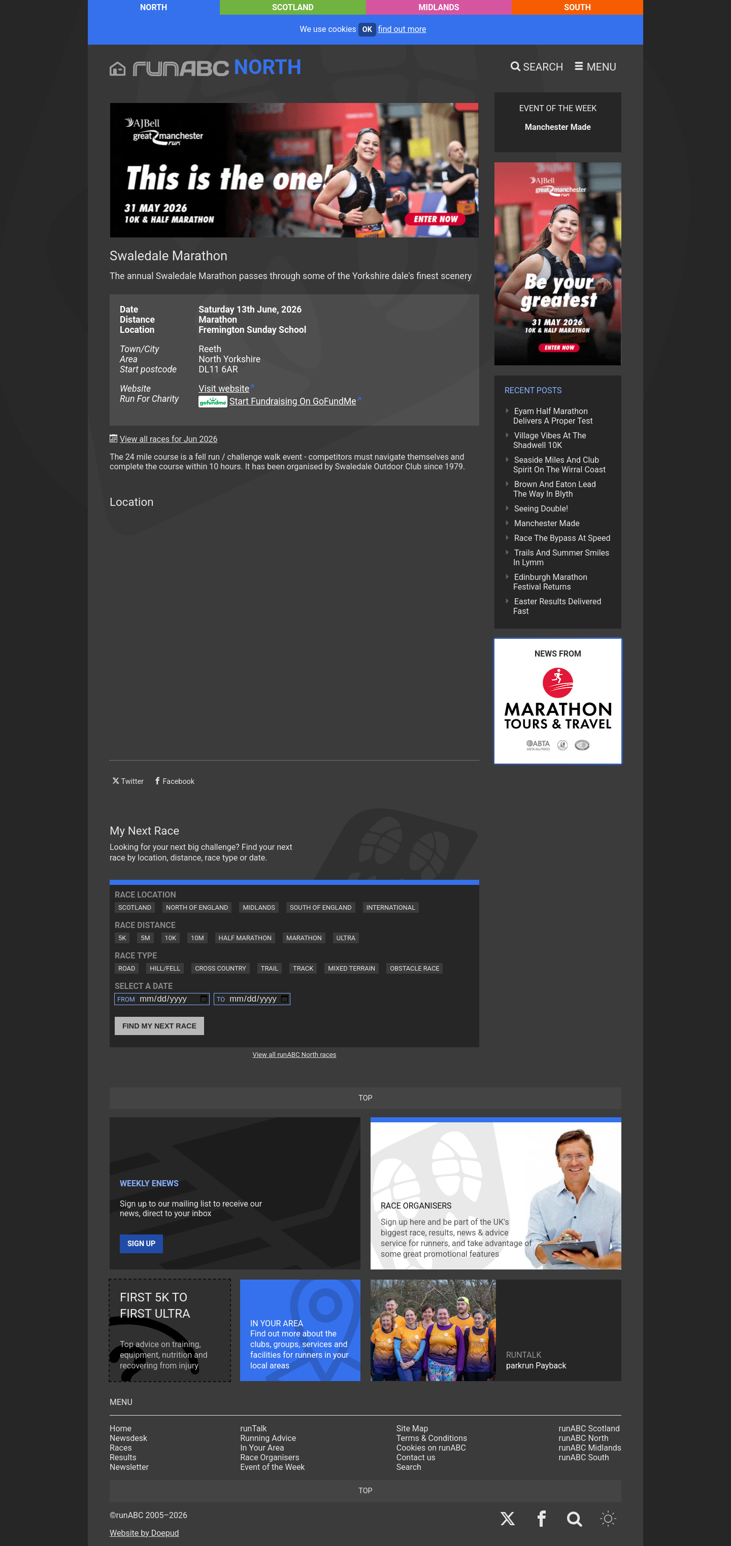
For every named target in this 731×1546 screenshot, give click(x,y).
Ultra (346, 938)
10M (197, 938)
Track (303, 968)
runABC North (584, 1438)
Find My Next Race (159, 1026)
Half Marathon (245, 938)
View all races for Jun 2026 (168, 439)
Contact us (416, 1457)
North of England (197, 907)
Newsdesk (128, 1438)
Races (121, 1448)
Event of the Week (272, 1467)
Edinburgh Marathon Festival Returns (550, 582)
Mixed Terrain (351, 968)
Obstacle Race (414, 968)
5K (122, 938)
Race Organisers (270, 1457)
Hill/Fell (165, 968)
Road (126, 968)
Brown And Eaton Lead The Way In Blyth (554, 489)
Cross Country (220, 968)
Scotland (293, 7)
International (391, 907)
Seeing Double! (541, 508)
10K (170, 938)
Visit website (223, 389)
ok (367, 29)
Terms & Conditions (432, 1438)
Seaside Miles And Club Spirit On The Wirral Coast (559, 464)
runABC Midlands (590, 1448)
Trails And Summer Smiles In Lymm (561, 557)
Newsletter (129, 1467)
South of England (321, 907)
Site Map (412, 1428)
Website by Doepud (144, 1533)
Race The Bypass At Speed (562, 538)
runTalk (253, 1428)
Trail (269, 968)
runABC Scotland (589, 1428)
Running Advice (268, 1438)
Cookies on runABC (431, 1448)
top (365, 1098)
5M (145, 938)
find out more (402, 29)
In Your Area (262, 1448)
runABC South (584, 1457)
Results (123, 1457)
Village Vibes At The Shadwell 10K (549, 440)
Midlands (439, 7)
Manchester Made (547, 523)
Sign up (141, 1244)
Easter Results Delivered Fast (557, 606)
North (153, 7)
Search (408, 1467)
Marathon (304, 938)
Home (120, 1428)
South (577, 7)
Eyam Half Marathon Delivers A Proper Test (553, 416)
